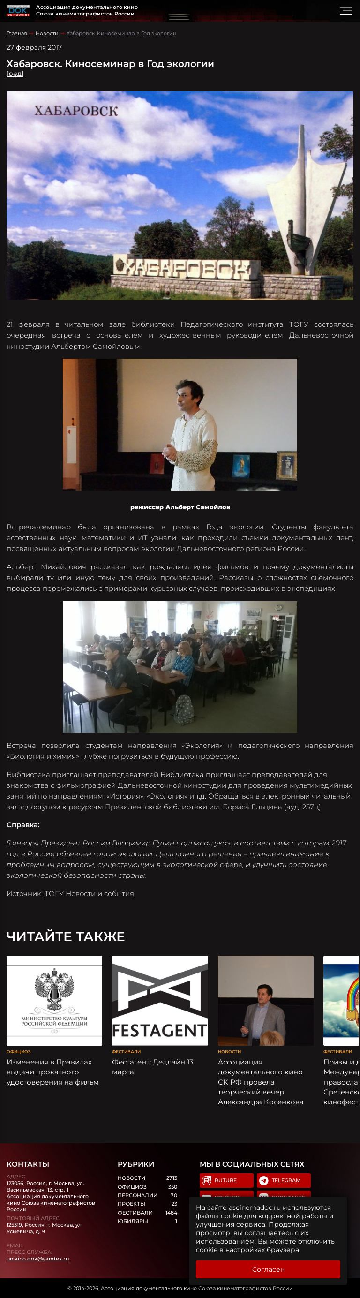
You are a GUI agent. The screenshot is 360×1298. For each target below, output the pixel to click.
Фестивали (126, 1051)
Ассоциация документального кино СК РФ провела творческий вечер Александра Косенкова (261, 1081)
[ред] (15, 73)
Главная (17, 33)
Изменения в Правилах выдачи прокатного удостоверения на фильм (53, 1072)
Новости (47, 33)
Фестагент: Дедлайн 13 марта (152, 1066)
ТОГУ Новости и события (89, 893)
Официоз (19, 1051)
